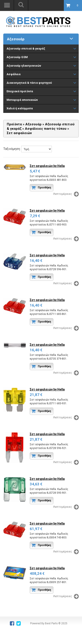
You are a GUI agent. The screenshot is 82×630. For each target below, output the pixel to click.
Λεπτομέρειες (66, 194)
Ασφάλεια (14, 74)
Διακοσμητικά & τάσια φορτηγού (29, 82)
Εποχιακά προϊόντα (20, 91)
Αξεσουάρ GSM (17, 57)
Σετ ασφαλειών (47, 166)
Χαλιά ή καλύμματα (20, 108)
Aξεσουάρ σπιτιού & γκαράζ (26, 48)
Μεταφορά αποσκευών (22, 99)
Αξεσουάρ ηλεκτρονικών (24, 65)
